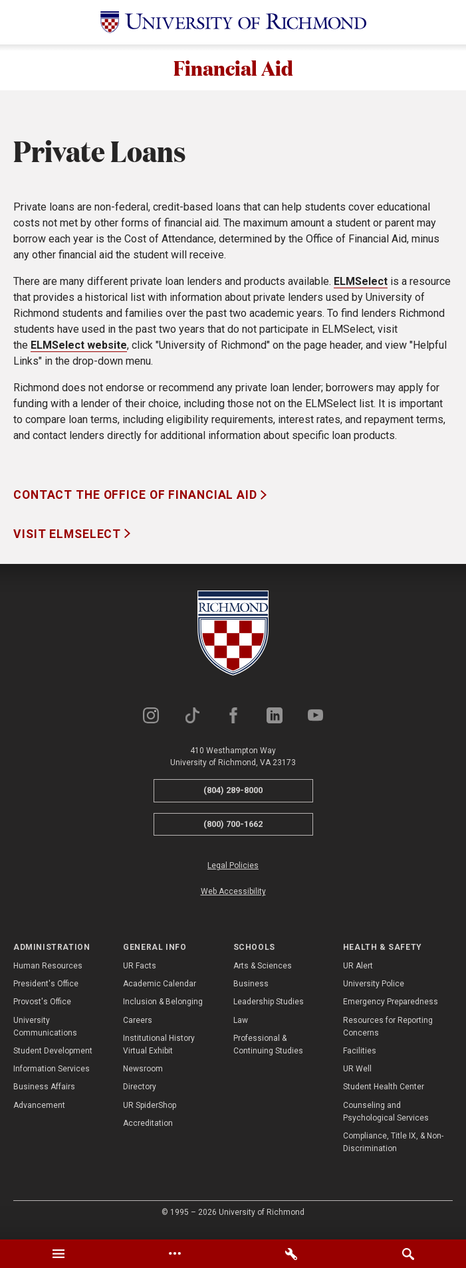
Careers (137, 1027)
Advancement (39, 1112)
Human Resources (47, 973)
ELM (344, 288)
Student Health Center (383, 1094)
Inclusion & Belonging (163, 1009)
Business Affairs (44, 1094)
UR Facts (139, 973)
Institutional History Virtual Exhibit (159, 1052)
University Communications (45, 1034)
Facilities (359, 1058)
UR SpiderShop (149, 1112)
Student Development (52, 1058)
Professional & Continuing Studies (268, 1052)
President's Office (45, 991)
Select (371, 288)
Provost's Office (42, 1009)
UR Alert (358, 973)
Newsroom (143, 1076)
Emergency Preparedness (390, 1009)
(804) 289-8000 (233, 797)
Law (240, 1027)
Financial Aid (233, 71)
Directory (139, 1094)
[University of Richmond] (233, 22)
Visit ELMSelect (68, 541)
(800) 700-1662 (233, 831)
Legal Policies (233, 872)
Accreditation (148, 1130)
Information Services (51, 1076)
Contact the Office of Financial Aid (137, 502)
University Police (373, 991)
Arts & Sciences (262, 973)
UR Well (357, 1076)
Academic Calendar (159, 991)
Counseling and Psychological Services (386, 1118)
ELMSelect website (79, 352)
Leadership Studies (268, 1009)
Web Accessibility (233, 898)
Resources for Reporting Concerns (388, 1034)
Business (251, 991)
